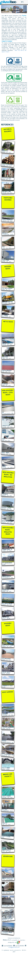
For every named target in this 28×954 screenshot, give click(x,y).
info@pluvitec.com (14, 947)
